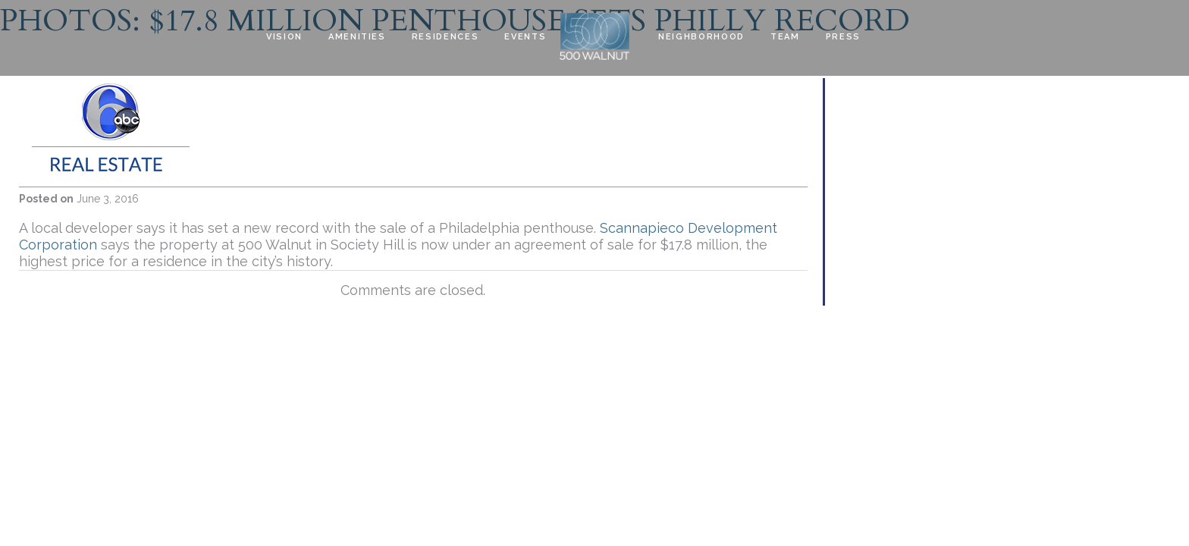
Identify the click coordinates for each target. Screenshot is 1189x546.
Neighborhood (701, 37)
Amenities (357, 37)
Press (843, 37)
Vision (284, 37)
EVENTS (525, 37)
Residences (445, 37)
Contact (291, 84)
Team (785, 37)
